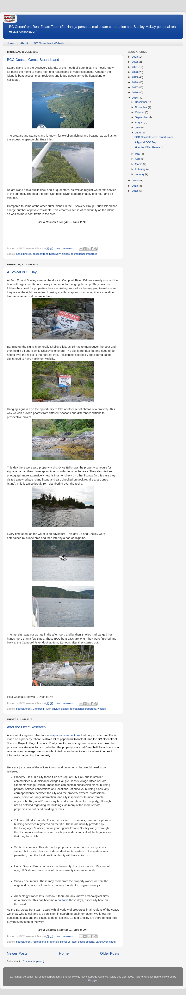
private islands (60, 708)
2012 (135, 190)
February (140, 169)
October (140, 112)
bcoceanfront (40, 253)
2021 (135, 67)
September (142, 117)
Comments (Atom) (33, 961)
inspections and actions (65, 735)
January (140, 174)
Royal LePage (68, 941)
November (141, 107)
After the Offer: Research (26, 727)
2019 (135, 77)
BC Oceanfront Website (49, 43)
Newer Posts (17, 953)
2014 (135, 180)
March (139, 164)
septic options (86, 941)
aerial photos (23, 253)
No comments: (65, 248)
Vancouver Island (105, 941)
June (138, 132)
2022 (135, 61)
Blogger (92, 980)
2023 (135, 56)
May (138, 153)
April (138, 158)
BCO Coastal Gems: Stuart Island (33, 60)
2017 (135, 87)
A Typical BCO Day (22, 272)
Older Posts (109, 953)
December (141, 101)
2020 (135, 72)
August (139, 122)
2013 (135, 185)
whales (102, 708)
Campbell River (42, 708)
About (24, 43)
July (137, 127)
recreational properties (84, 253)
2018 (135, 82)
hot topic (63, 900)
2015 (135, 97)
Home (10, 43)
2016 (135, 92)
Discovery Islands (59, 253)
